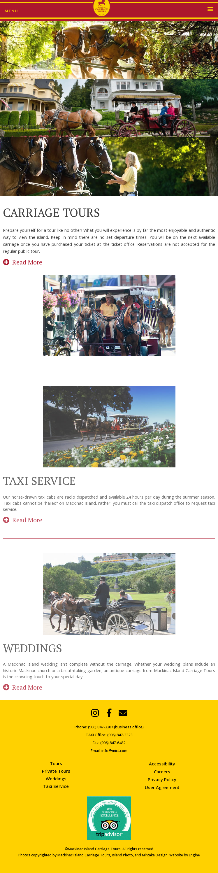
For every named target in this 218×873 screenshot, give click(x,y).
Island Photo (122, 855)
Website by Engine (184, 855)
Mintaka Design (155, 855)
